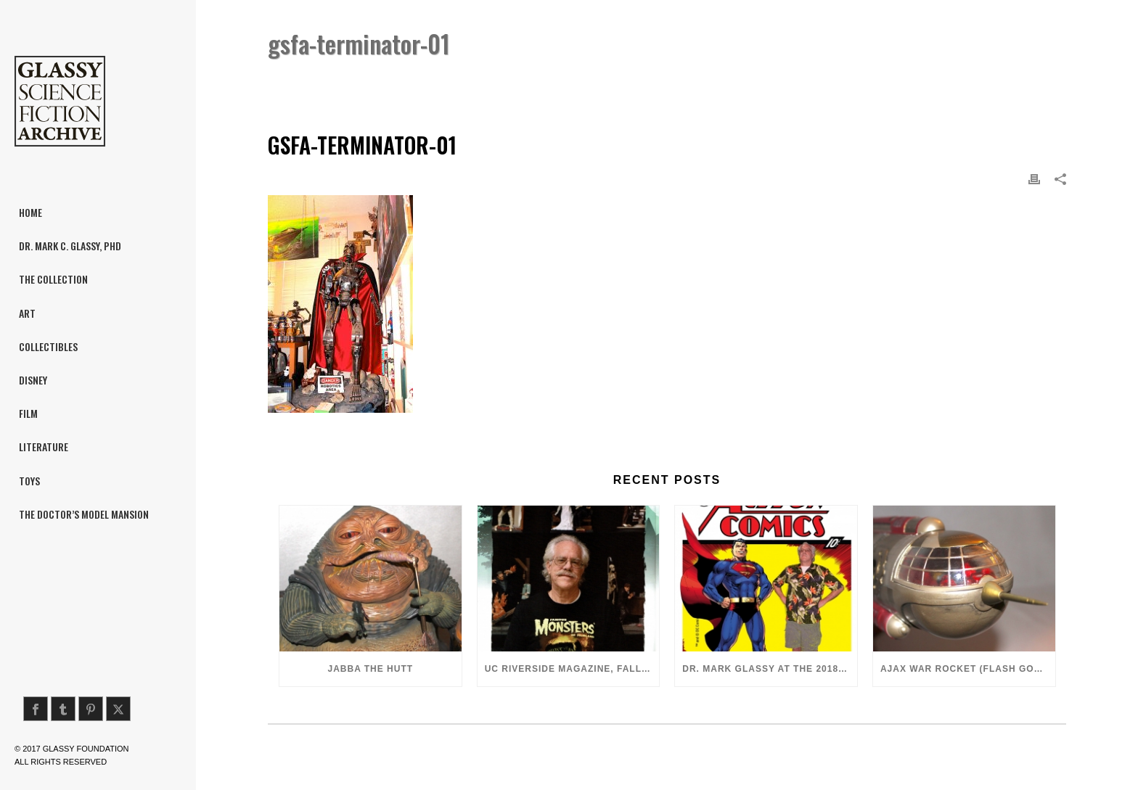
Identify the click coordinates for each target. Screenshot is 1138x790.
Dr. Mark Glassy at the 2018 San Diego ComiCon (769, 669)
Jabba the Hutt (371, 669)
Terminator (926, 81)
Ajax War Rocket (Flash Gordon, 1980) (967, 669)
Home (876, 81)
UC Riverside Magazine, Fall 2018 (572, 669)
